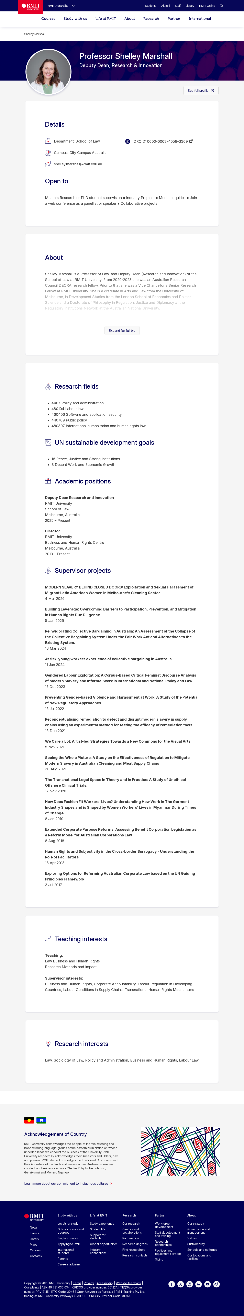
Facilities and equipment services (168, 1252)
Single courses (68, 1238)
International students (66, 1251)
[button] (222, 5)
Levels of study (68, 1223)
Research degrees (135, 1244)
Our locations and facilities (199, 1257)
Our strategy (195, 1223)
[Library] (190, 6)
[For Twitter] (180, 1284)
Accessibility (105, 1283)
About (129, 19)
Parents (63, 1258)
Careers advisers (69, 1264)
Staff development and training (167, 1234)
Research (151, 19)
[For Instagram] (189, 1284)
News (33, 1227)
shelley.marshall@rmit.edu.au (78, 164)
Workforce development (164, 1225)
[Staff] (177, 6)
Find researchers (133, 1249)
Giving (159, 1259)
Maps (33, 1244)
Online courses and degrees (71, 1231)
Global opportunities (104, 1244)
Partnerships (130, 1238)
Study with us (75, 19)
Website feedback (128, 1283)
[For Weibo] (216, 1284)
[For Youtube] (207, 1284)
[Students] (151, 6)
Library (34, 1239)
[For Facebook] (171, 1284)
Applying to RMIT (69, 1244)
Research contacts (134, 1255)
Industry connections (98, 1251)
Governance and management (198, 1231)
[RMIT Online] (207, 6)
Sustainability (196, 1244)
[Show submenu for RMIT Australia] (72, 5)
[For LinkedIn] (198, 1284)
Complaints (31, 1287)
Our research (131, 1223)
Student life (98, 1229)
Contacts (36, 1256)
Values (192, 1238)
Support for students (98, 1236)
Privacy (89, 1283)
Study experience (102, 1223)
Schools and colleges (202, 1249)
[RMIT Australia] (57, 6)
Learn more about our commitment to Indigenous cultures (68, 1183)
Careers (35, 1250)
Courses (48, 19)
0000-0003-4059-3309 (167, 141)
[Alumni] (165, 6)
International (200, 19)
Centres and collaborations (132, 1231)
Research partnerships (163, 1243)
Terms (77, 1283)
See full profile (198, 90)
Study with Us (67, 1215)
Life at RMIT (106, 19)
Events (34, 1233)
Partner (174, 19)
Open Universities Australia (95, 1291)
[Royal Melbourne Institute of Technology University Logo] (30, 7)
